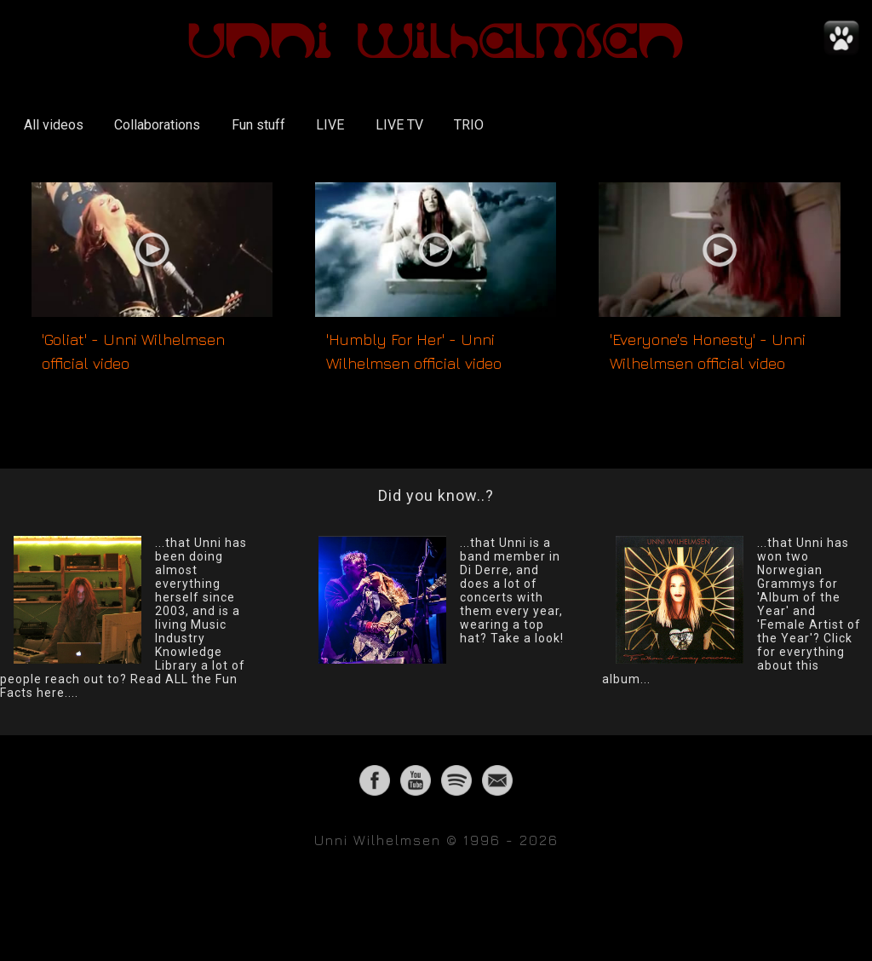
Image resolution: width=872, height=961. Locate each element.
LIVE (330, 125)
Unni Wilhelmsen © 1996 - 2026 (436, 840)
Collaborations (157, 125)
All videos (53, 125)
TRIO (469, 125)
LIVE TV (399, 125)
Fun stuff (258, 125)
